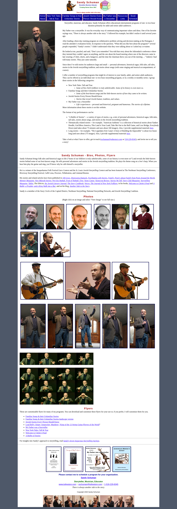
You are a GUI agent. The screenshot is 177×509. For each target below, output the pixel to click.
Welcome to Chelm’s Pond (36, 433)
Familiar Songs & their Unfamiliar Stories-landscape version (49, 419)
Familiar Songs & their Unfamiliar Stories (72, 17)
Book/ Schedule (133, 17)
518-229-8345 (130, 139)
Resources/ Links (123, 17)
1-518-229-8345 (111, 484)
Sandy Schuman (88, 478)
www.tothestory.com (67, 484)
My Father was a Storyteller (109, 17)
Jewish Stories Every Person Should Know (92, 17)
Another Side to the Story (79, 186)
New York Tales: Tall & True (54, 17)
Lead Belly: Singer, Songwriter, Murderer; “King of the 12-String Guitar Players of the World (62, 425)
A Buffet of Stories (33, 436)
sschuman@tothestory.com (111, 139)
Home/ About (42, 17)
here (151, 128)
